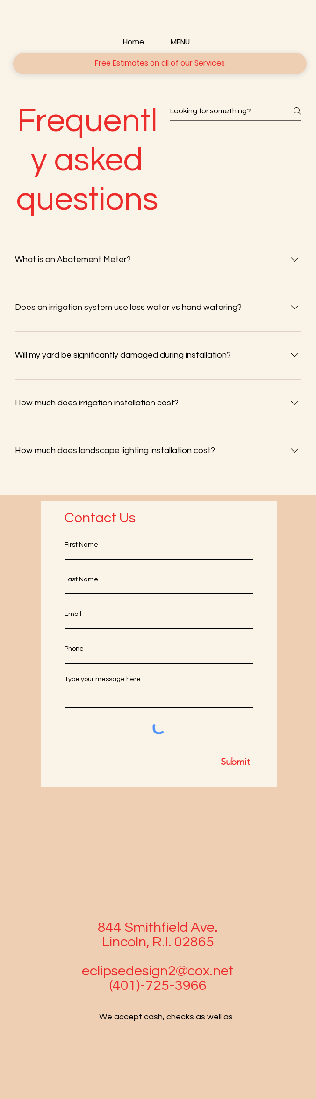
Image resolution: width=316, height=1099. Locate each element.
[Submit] (159, 761)
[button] (160, 63)
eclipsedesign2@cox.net (158, 971)
